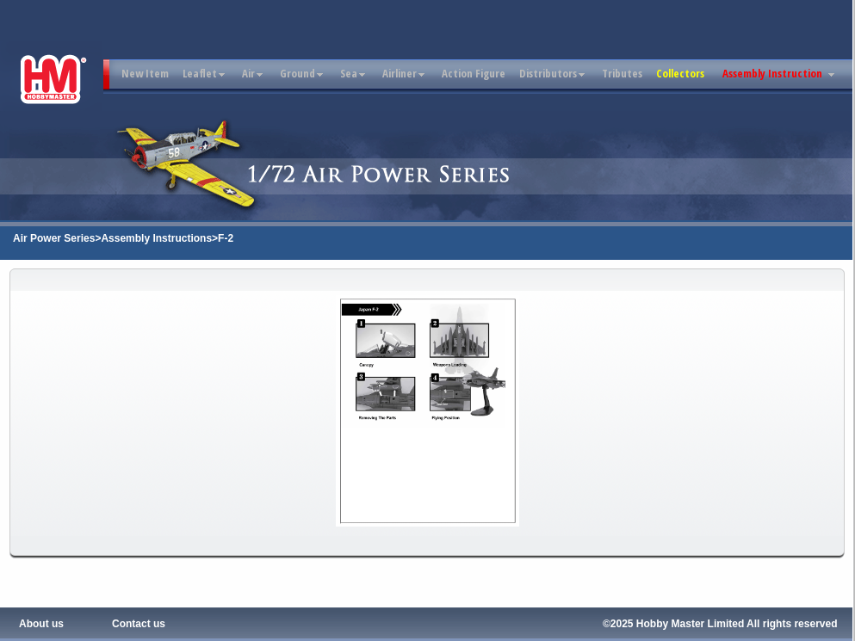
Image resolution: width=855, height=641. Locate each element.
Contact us (138, 624)
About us (41, 624)
